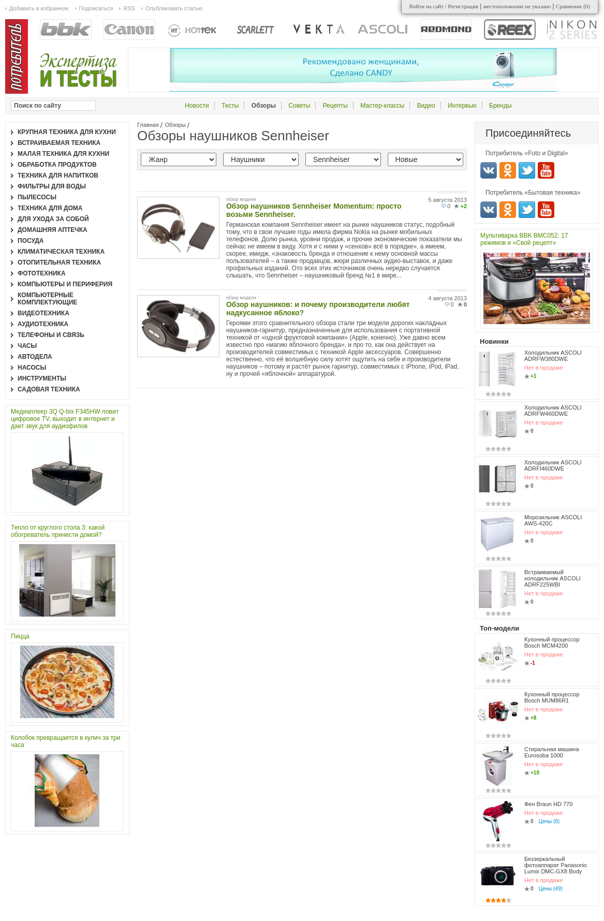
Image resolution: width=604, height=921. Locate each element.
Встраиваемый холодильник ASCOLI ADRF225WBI (552, 578)
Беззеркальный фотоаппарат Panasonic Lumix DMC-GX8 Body (555, 865)
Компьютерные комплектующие (47, 298)
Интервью (462, 105)
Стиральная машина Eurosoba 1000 (551, 752)
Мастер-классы (382, 105)
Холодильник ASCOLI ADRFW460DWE (553, 410)
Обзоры (175, 125)
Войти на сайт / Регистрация (443, 6)
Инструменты (42, 378)
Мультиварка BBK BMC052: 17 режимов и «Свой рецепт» (524, 239)
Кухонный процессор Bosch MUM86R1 (552, 697)
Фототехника (42, 273)
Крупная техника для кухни (67, 132)
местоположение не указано (517, 6)
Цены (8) (549, 821)
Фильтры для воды (52, 186)
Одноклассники (507, 170)
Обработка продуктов (57, 164)
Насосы (32, 367)
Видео (426, 105)
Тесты (230, 105)
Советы (299, 105)
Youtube (546, 170)
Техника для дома (50, 208)
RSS (129, 8)
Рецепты (335, 105)
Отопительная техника (59, 262)
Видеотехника (43, 313)
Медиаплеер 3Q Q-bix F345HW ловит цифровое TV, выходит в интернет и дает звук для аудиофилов (65, 419)
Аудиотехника (43, 324)
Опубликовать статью (173, 8)
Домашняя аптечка (52, 229)
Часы (27, 345)
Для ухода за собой (53, 219)
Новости (197, 105)
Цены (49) (551, 888)
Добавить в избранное (39, 8)
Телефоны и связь (51, 335)
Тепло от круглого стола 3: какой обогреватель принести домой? (58, 531)
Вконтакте (488, 170)
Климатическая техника (61, 251)
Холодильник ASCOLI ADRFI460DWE (553, 465)
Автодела (35, 356)
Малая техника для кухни (63, 153)
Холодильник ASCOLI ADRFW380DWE (553, 355)
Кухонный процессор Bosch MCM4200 (552, 642)
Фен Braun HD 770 (548, 804)
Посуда (31, 240)
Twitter (527, 170)
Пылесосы (37, 197)
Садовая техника (49, 389)
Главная (148, 125)
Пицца (20, 636)
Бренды (500, 105)
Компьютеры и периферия (65, 284)
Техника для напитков (58, 175)
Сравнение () (573, 6)
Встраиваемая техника (59, 143)
